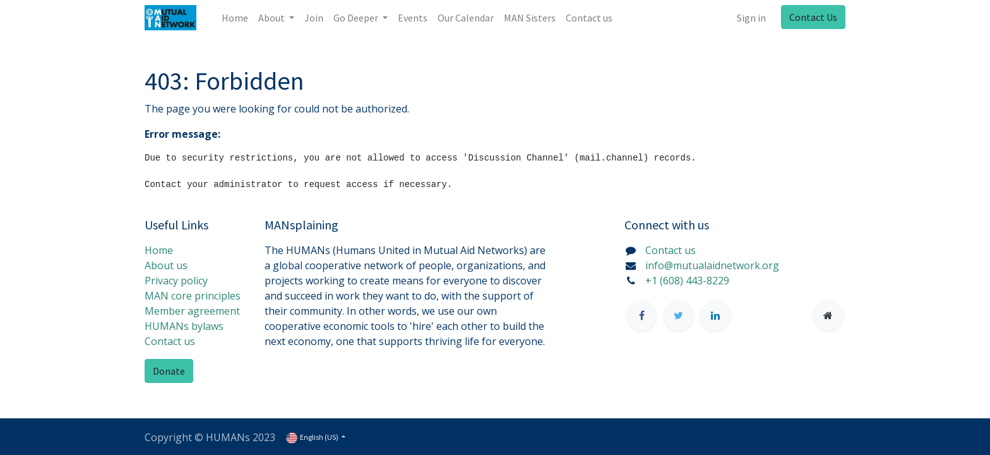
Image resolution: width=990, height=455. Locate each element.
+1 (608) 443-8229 (687, 281)
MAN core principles (193, 296)
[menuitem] (235, 17)
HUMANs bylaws (184, 326)
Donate (169, 371)
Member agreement (192, 311)
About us (166, 265)
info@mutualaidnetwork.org (712, 265)
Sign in (751, 17)
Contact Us (813, 17)
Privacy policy (176, 281)
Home (159, 250)
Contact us (170, 341)
